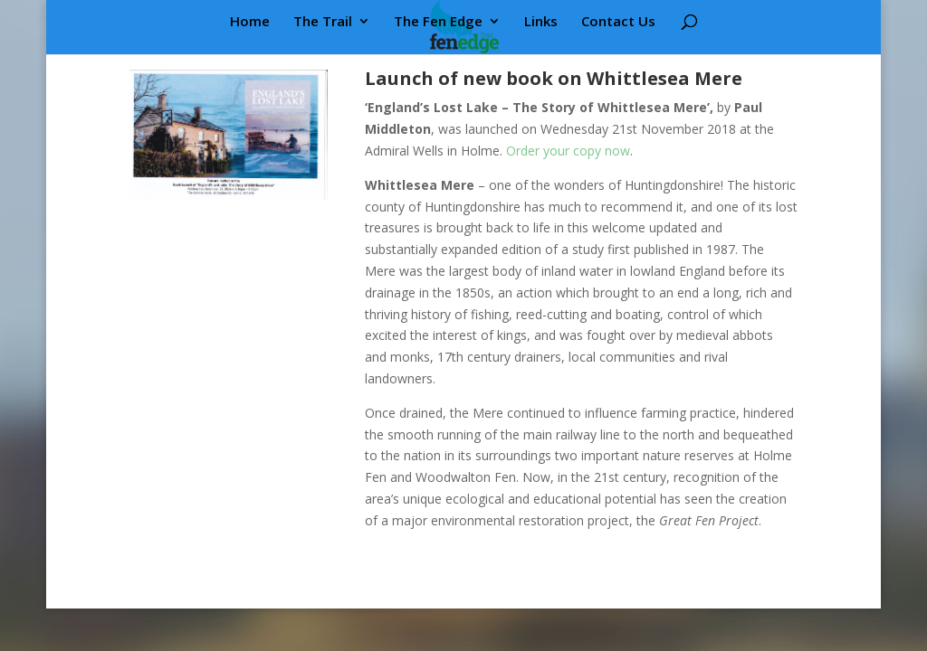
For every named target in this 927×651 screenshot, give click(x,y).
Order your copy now (568, 150)
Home (250, 22)
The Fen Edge (438, 22)
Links (541, 22)
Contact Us (618, 22)
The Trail (322, 22)
